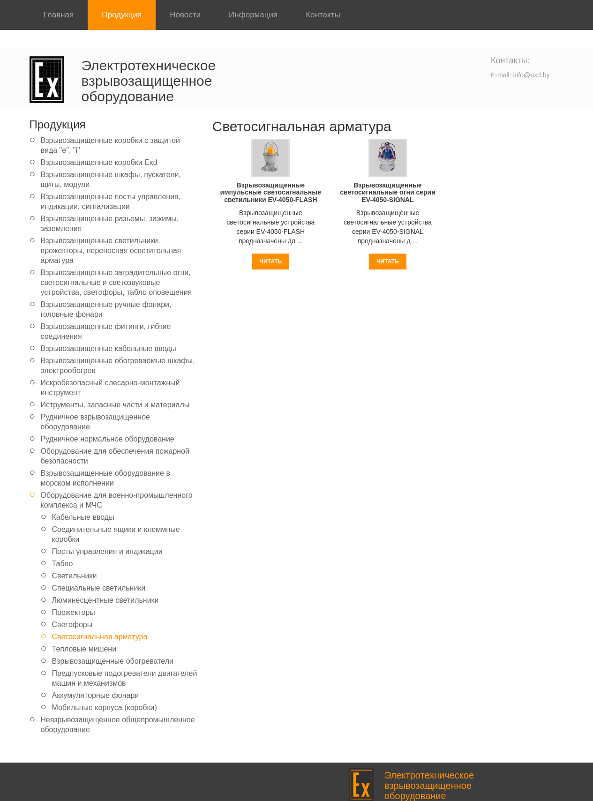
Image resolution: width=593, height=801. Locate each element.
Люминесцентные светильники (105, 600)
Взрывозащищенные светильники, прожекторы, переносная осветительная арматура (111, 250)
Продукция (122, 14)
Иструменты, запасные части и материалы (115, 405)
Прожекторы (73, 612)
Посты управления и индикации (107, 551)
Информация (253, 14)
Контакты (323, 14)
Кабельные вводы (83, 517)
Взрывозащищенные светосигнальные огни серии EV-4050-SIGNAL (387, 192)
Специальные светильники (99, 588)
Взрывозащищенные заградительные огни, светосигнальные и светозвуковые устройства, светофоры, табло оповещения (116, 282)
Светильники (74, 576)
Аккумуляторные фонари (95, 695)
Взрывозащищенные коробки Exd (99, 162)
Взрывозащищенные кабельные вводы (108, 348)
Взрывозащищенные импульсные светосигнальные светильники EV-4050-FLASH (270, 192)
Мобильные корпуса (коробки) (104, 707)
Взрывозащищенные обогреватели (112, 661)
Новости (185, 14)
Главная (59, 14)
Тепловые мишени (84, 649)
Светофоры (72, 625)
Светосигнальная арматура (100, 637)
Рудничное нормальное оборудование (107, 439)
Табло (62, 564)
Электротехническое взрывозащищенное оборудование (149, 81)
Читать (271, 261)
